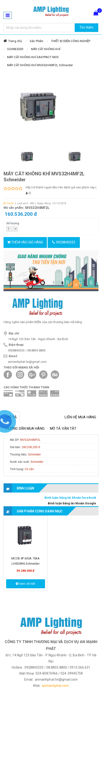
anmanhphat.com (55, 686)
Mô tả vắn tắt (63, 428)
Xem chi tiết (25, 583)
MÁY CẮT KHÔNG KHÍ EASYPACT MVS (33, 57)
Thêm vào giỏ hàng (25, 242)
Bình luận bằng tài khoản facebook (70, 497)
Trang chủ (15, 41)
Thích (9, 203)
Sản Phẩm (36, 41)
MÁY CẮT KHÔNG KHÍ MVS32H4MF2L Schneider (40, 65)
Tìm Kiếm (86, 27)
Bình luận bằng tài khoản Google (72, 503)
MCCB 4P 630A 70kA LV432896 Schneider (25, 561)
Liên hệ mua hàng (80, 417)
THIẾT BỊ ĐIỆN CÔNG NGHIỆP (70, 41)
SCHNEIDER (15, 49)
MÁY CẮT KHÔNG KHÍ (45, 49)
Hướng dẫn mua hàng (25, 428)
